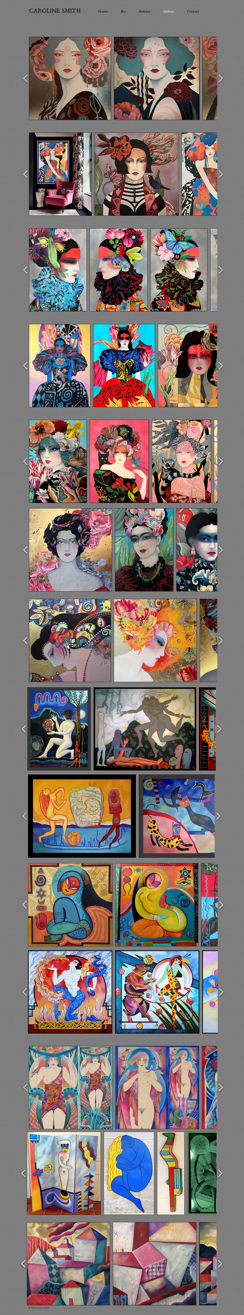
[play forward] (220, 78)
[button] (70, 78)
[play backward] (25, 78)
